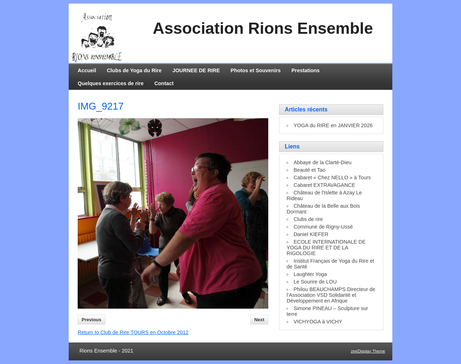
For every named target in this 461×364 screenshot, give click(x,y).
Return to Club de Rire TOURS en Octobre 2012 (133, 332)
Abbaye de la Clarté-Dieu (322, 162)
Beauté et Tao (309, 170)
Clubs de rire (308, 219)
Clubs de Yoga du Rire (134, 70)
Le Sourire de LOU (315, 282)
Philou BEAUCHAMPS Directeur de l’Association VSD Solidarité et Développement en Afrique (331, 295)
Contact (164, 83)
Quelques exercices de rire (110, 83)
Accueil (87, 70)
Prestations (306, 70)
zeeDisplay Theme (368, 351)
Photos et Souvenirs (255, 70)
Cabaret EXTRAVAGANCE (324, 185)
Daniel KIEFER (310, 234)
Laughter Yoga (310, 274)
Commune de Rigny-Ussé (323, 227)
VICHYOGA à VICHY (317, 321)
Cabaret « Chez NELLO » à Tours (332, 177)
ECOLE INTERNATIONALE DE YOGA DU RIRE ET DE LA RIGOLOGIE (326, 247)
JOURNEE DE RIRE (196, 70)
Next (259, 319)
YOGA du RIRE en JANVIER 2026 (333, 125)
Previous (91, 319)
